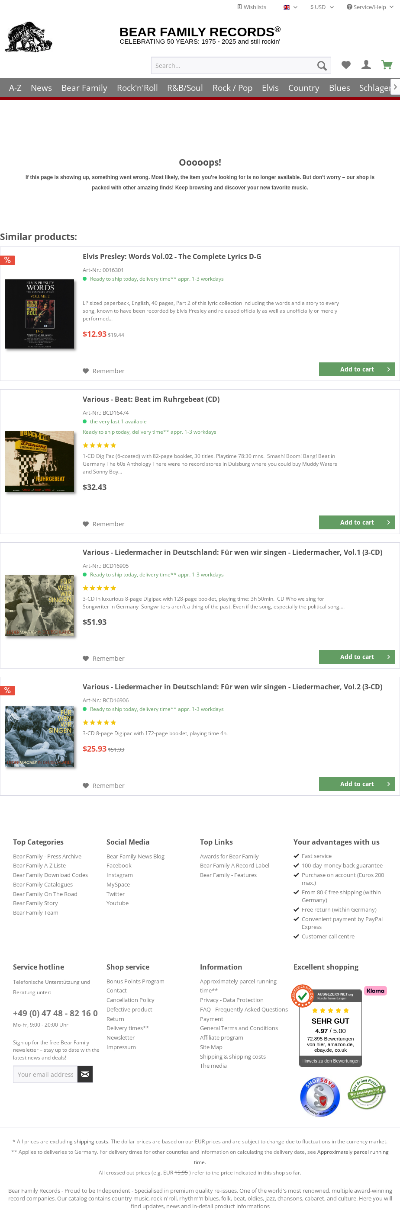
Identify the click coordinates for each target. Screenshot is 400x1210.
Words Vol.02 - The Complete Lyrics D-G (172, 256)
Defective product (129, 1009)
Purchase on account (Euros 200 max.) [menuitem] (343, 879)
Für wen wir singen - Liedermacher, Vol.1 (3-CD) (232, 552)
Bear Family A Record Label (234, 865)
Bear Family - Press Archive (47, 856)
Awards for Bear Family (229, 856)
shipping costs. (92, 1141)
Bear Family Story (35, 903)
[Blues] (339, 83)
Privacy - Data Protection (232, 1000)
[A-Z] (15, 83)
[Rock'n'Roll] (137, 83)
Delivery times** (127, 1028)
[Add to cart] (357, 369)
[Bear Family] (84, 83)
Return (115, 1019)
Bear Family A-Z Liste (39, 865)
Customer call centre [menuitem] (328, 936)
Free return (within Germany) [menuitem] (339, 909)
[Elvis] (271, 83)
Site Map (211, 1047)
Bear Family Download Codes (50, 875)
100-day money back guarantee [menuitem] (342, 865)
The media (213, 1065)
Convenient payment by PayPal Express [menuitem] (342, 923)
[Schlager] (376, 83)
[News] (41, 83)
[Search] (322, 61)
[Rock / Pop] (233, 83)
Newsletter (120, 1037)
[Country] (304, 83)
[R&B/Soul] (185, 83)
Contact (116, 990)
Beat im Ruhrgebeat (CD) (151, 399)
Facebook (119, 865)
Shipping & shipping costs (233, 1056)
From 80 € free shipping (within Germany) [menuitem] (341, 896)
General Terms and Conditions (239, 1028)
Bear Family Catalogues (43, 884)
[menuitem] (241, 61)
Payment (211, 1019)
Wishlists (251, 7)
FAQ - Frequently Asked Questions (244, 1009)
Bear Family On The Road (45, 894)
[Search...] (241, 61)
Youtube (117, 903)
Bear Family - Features (228, 875)
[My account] (366, 61)
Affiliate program (221, 1037)
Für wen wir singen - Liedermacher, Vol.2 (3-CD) (232, 686)
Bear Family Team (35, 912)
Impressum (121, 1047)
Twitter (115, 894)
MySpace (118, 884)
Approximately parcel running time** (238, 986)
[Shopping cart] (387, 61)
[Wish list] (346, 61)
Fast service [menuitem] (317, 856)
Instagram (119, 875)
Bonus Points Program (135, 981)
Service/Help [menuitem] (367, 7)
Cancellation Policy (130, 1000)
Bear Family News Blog (135, 856)
